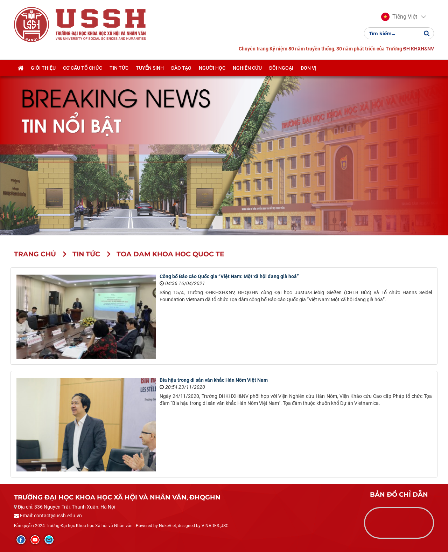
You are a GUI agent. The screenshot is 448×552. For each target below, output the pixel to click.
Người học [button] (212, 68)
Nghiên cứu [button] (247, 68)
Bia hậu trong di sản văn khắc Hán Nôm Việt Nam (214, 380)
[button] (399, 17)
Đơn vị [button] (308, 68)
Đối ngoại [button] (281, 68)
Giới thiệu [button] (43, 68)
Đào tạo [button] (181, 68)
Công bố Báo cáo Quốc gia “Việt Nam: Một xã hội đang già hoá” (229, 276)
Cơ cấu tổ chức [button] (82, 68)
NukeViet (167, 525)
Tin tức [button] (119, 68)
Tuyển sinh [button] (150, 68)
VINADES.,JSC (215, 525)
